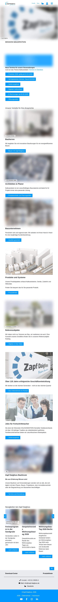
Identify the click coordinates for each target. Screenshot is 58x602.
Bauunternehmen (13, 228)
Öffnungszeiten (13, 99)
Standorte (30, 586)
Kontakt (33, 3)
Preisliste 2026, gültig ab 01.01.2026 (20, 74)
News (38, 3)
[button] (5, 516)
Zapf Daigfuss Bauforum (16, 475)
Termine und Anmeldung (16, 494)
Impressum (35, 595)
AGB (18, 595)
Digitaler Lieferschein (15, 89)
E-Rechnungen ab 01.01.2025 (18, 94)
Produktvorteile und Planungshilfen (19, 195)
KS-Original (8, 273)
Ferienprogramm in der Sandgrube (11, 529)
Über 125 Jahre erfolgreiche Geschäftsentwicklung (27, 381)
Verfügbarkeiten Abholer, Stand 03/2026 (21, 79)
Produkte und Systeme (15, 277)
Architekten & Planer (14, 184)
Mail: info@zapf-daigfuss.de (29, 583)
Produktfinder (12, 292)
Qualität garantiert (14, 240)
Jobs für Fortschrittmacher (17, 424)
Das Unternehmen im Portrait (18, 391)
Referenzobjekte (12, 330)
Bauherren (10, 139)
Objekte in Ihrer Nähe (15, 344)
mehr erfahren (13, 550)
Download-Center (11, 573)
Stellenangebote (13, 84)
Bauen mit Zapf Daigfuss (16, 151)
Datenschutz (26, 595)
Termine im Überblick (36, 70)
